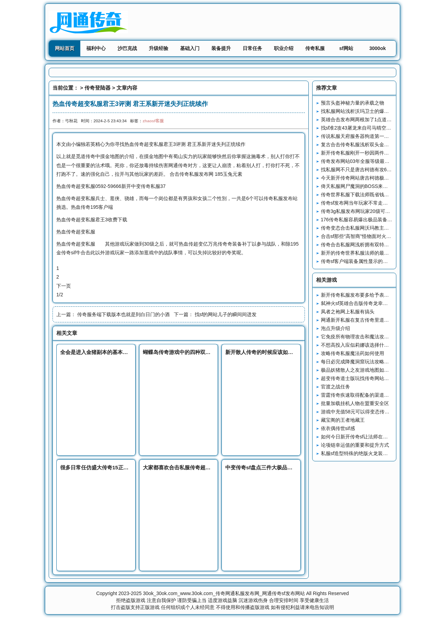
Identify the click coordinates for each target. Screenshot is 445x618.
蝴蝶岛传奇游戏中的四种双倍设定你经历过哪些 (197, 352)
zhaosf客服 (153, 120)
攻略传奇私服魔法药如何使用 (352, 353)
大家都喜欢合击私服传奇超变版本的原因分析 (195, 467)
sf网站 (346, 48)
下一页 (63, 286)
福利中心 (96, 48)
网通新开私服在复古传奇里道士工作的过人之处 (372, 320)
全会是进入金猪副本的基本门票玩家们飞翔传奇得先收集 (125, 352)
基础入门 (190, 48)
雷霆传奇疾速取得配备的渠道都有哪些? (363, 395)
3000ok (377, 48)
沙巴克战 (127, 48)
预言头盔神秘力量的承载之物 (352, 103)
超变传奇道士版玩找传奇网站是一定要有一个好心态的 (379, 378)
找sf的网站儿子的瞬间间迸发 (226, 314)
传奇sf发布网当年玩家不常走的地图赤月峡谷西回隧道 (379, 203)
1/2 (59, 294)
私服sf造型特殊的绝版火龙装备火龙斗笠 (364, 453)
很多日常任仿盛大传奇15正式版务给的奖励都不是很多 (123, 467)
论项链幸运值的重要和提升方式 (355, 445)
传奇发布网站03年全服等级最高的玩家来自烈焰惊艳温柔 (382, 161)
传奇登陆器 (97, 88)
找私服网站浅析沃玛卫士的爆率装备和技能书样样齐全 (379, 111)
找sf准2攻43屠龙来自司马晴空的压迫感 (363, 128)
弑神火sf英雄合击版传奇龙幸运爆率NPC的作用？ (374, 303)
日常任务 (252, 48)
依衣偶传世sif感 (338, 428)
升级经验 (158, 48)
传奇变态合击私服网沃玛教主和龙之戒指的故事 (372, 228)
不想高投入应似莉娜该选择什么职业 (360, 345)
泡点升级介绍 (335, 328)
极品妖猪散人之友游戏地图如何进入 (360, 370)
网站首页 (64, 48)
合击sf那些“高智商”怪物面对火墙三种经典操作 (370, 236)
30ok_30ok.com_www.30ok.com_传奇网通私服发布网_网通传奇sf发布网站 (224, 593)
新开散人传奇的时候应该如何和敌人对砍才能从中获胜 (287, 352)
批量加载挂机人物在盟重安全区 (355, 403)
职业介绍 (283, 48)
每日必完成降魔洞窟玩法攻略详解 (357, 361)
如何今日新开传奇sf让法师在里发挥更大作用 (369, 436)
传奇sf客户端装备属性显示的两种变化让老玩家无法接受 (381, 261)
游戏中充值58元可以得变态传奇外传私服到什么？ (375, 411)
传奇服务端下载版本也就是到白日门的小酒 (123, 314)
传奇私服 (315, 48)
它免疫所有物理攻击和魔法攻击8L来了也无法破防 (375, 336)
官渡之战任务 (335, 386)
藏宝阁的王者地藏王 (343, 420)
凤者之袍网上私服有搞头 (347, 311)
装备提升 (221, 48)
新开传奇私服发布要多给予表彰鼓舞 (360, 295)
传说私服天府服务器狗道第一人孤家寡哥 (364, 136)
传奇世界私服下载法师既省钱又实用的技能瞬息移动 (377, 194)
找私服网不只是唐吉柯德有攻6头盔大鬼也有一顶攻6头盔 (382, 169)
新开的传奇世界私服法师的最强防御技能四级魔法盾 (377, 253)
